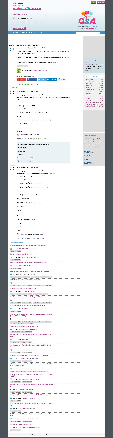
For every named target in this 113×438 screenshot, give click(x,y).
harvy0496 (31, 368)
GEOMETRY (89, 85)
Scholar (45, 70)
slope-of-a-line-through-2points (31, 321)
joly (32, 161)
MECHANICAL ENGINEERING (93, 102)
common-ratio (26, 277)
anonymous (32, 427)
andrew (42, 70)
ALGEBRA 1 (89, 83)
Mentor (37, 379)
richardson (36, 134)
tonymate (31, 319)
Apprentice (36, 257)
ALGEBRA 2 (89, 87)
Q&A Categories (92, 76)
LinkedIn (51, 79)
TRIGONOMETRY (90, 89)
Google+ (21, 79)
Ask (86, 64)
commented (22, 161)
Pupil (35, 319)
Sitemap (57, 434)
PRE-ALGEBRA (90, 81)
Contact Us (78, 434)
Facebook (31, 79)
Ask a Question (38, 33)
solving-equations (92, 139)
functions (101, 141)
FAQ (83, 434)
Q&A (10, 33)
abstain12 (31, 358)
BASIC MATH (89, 79)
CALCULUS (88, 94)
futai (30, 350)
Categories (24, 33)
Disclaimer (71, 434)
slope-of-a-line (15, 323)
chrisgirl (31, 329)
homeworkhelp (32, 379)
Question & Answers (90, 62)
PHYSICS (88, 98)
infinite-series (47, 277)
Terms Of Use (64, 434)
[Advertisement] (94, 47)
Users (30, 33)
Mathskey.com (96, 61)
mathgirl (32, 257)
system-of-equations (90, 141)
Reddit (61, 79)
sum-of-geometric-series (40, 294)
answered (23, 134)
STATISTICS (89, 96)
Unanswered (16, 33)
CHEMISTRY (89, 100)
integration (86, 147)
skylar (30, 339)
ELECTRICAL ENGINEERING (93, 104)
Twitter (41, 79)
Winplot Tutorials (90, 106)
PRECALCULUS (89, 92)
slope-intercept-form (27, 323)
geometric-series (22, 66)
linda (30, 265)
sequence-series (15, 277)
